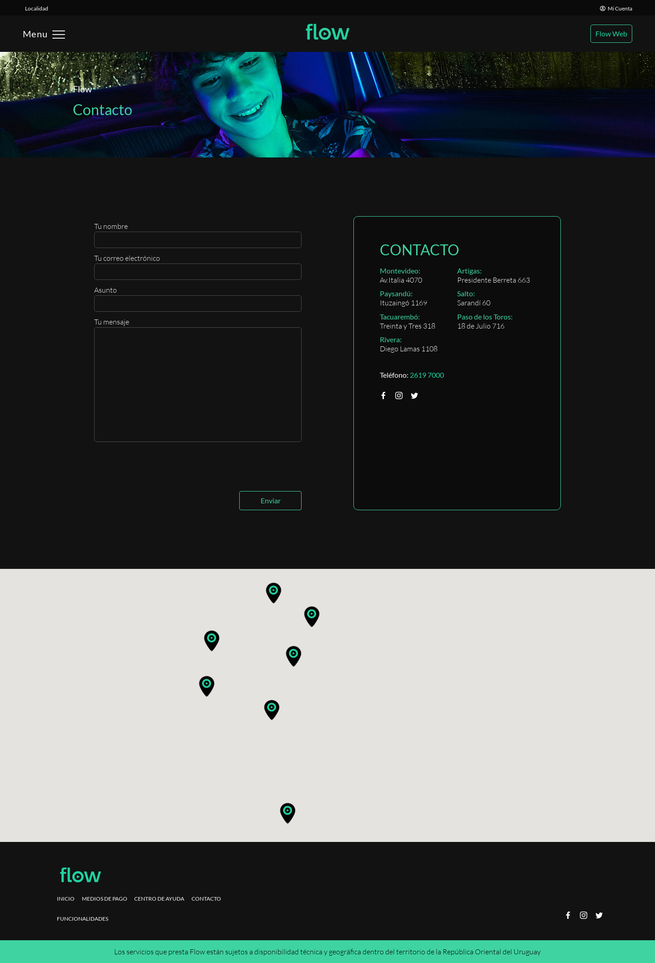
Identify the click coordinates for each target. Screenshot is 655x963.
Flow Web (611, 33)
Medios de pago (104, 898)
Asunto (198, 298)
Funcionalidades (82, 918)
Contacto (206, 898)
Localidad (36, 8)
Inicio (66, 898)
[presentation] (163, 469)
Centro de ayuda (159, 898)
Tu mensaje (198, 379)
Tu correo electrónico (198, 266)
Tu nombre (198, 235)
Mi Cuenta (616, 8)
